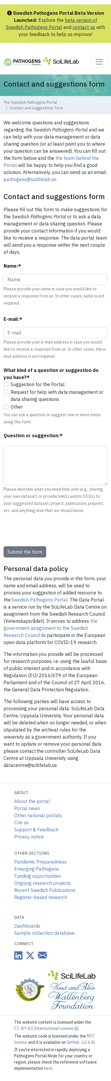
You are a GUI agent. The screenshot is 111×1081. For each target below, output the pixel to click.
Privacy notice (29, 837)
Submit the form (24, 552)
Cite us (21, 822)
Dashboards (27, 926)
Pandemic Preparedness (40, 862)
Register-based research (40, 897)
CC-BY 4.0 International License (46, 1028)
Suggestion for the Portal (38, 384)
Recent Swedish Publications (44, 890)
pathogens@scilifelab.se (30, 179)
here (48, 1068)
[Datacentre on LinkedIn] (18, 955)
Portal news (27, 808)
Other (17, 407)
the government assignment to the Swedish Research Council (50, 628)
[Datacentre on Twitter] (29, 955)
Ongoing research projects (42, 883)
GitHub (81, 1042)
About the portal (32, 801)
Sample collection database (44, 933)
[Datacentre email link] (41, 955)
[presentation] (49, 530)
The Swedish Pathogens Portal (30, 102)
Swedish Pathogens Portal (39, 600)
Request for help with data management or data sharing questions (57, 395)
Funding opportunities (37, 876)
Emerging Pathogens (36, 869)
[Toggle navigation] (99, 62)
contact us (84, 27)
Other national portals (38, 815)
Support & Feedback (36, 830)
